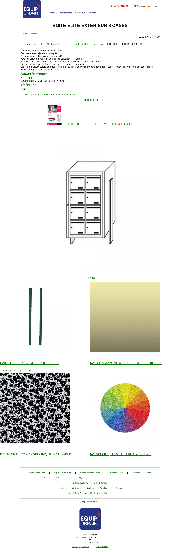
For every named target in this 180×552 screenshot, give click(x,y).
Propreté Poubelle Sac (62, 473)
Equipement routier (128, 478)
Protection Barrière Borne (90, 473)
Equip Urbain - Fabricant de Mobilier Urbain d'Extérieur (90, 493)
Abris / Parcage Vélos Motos (55, 478)
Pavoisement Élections (103, 478)
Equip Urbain (31, 44)
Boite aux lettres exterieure (89, 44)
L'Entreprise (76, 488)
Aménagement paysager (141, 473)
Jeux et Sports (80, 478)
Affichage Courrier (56, 44)
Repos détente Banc (37, 473)
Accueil (60, 488)
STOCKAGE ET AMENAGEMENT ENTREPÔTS (90, 483)
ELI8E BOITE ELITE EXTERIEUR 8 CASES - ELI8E (100, 124)
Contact (119, 488)
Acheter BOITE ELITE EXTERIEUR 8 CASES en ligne (49, 94)
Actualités (103, 488)
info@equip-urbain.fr (80, 546)
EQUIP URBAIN (102, 546)
